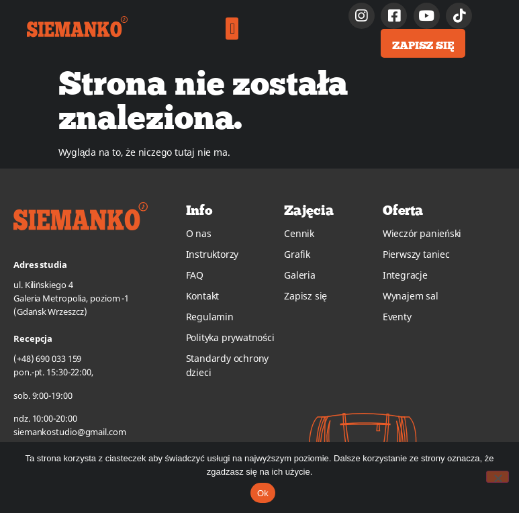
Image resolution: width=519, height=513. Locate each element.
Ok (263, 493)
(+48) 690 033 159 (47, 359)
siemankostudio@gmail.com (69, 432)
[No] (497, 477)
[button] (232, 28)
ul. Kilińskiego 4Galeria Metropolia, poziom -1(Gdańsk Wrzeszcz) (71, 298)
